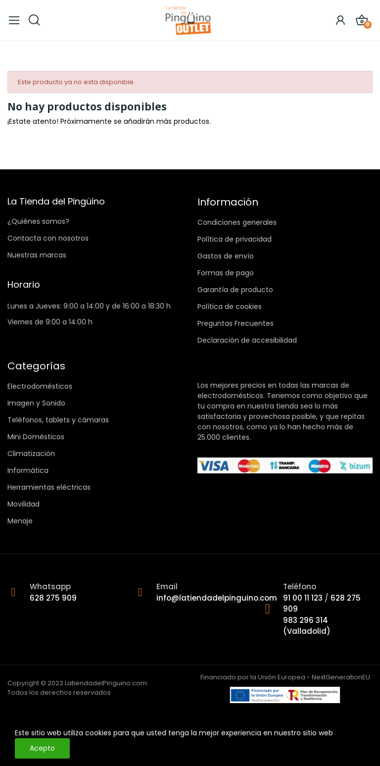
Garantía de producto (235, 290)
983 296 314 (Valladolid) (307, 626)
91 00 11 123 (304, 598)
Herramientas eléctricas (49, 487)
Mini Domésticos (35, 437)
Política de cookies (229, 306)
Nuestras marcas (36, 255)
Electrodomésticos (39, 386)
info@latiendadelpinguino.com (216, 598)
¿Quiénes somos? (38, 221)
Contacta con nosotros (48, 238)
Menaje (20, 521)
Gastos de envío (225, 256)
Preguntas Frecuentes (235, 323)
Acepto (42, 748)
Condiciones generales (237, 222)
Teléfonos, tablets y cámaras (58, 420)
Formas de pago (225, 273)
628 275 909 (53, 598)
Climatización (31, 454)
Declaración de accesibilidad (247, 340)
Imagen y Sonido (36, 403)
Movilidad (23, 504)
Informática (27, 470)
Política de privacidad (234, 239)
